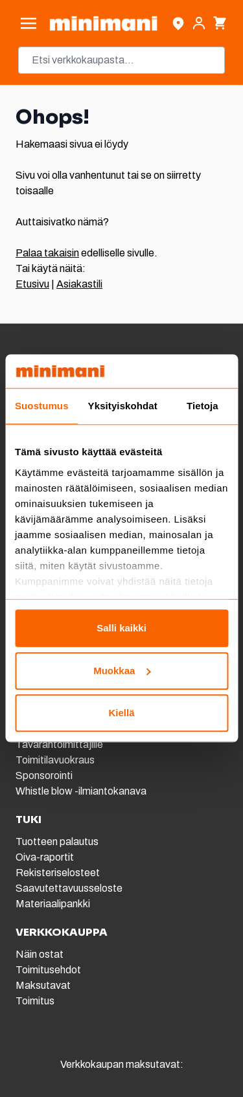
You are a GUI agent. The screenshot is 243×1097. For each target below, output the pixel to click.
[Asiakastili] (199, 23)
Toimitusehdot (48, 969)
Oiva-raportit (45, 857)
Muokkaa (121, 670)
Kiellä (121, 713)
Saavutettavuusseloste (69, 888)
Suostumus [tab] (42, 406)
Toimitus (35, 1000)
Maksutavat (43, 985)
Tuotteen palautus (58, 841)
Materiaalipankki (53, 903)
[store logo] (103, 23)
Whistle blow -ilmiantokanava (81, 791)
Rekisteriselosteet (58, 872)
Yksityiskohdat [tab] (122, 406)
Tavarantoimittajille (59, 744)
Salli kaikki (121, 628)
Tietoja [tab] (202, 406)
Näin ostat (40, 954)
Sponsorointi (44, 775)
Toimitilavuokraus (55, 759)
